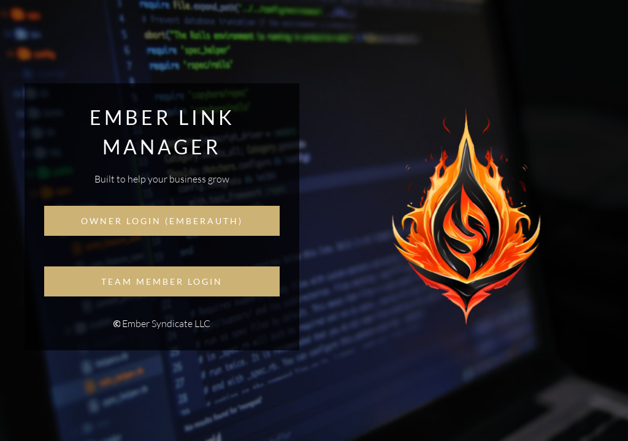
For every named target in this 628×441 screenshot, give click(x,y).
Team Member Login (162, 281)
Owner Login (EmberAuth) (162, 221)
